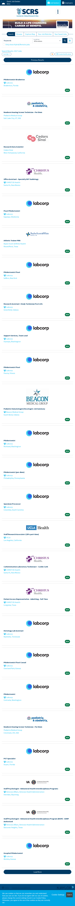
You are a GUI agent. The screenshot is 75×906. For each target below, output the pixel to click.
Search (10, 34)
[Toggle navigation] (58, 12)
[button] (69, 40)
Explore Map (30, 34)
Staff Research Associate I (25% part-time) (21, 534)
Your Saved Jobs (61, 34)
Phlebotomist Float (12, 272)
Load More (38, 872)
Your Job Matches (45, 34)
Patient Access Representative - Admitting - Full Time (26, 599)
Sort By (5, 54)
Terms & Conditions (21, 887)
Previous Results (37, 60)
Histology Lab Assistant (13, 631)
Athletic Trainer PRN (12, 240)
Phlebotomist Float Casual (15, 662)
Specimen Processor (12, 504)
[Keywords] (17, 40)
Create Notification (64, 54)
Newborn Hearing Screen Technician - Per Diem (23, 112)
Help (5, 887)
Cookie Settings (58, 895)
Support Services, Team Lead (16, 335)
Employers (67, 2)
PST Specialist (10, 758)
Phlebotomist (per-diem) (14, 472)
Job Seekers (53, 2)
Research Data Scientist (13, 147)
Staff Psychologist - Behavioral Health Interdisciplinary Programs (31, 788)
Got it (69, 895)
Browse (19, 34)
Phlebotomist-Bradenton (14, 79)
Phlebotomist (9, 440)
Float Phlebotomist (12, 211)
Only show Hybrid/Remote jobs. (17, 44)
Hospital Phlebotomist (13, 853)
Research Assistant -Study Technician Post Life (23, 304)
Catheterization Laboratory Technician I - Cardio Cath (26, 567)
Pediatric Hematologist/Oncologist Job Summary (24, 409)
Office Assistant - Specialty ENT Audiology (21, 179)
